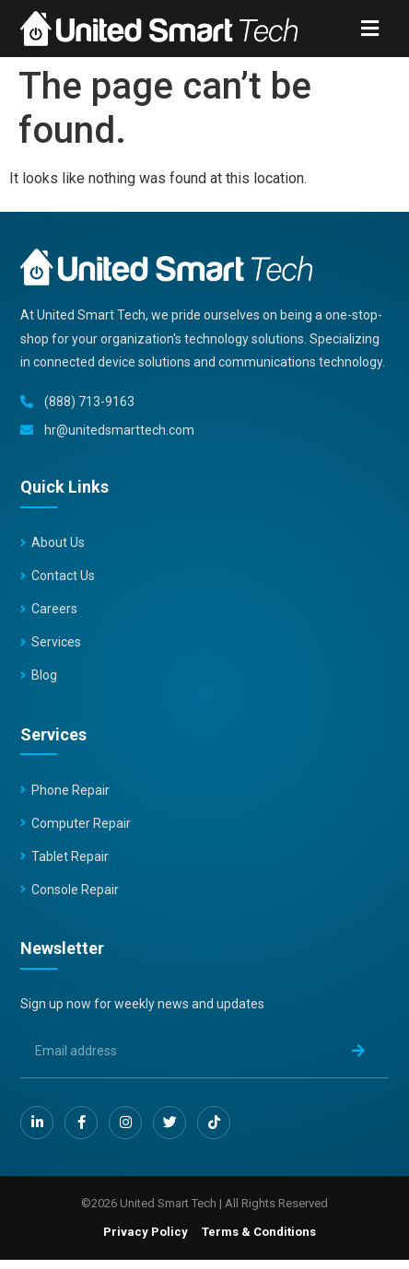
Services (56, 641)
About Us (58, 542)
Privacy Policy (145, 1232)
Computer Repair (81, 823)
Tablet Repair (70, 856)
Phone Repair (70, 790)
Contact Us (63, 575)
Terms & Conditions (259, 1232)
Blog (44, 675)
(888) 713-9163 (89, 401)
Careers (54, 608)
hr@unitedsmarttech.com (119, 430)
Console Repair (75, 889)
